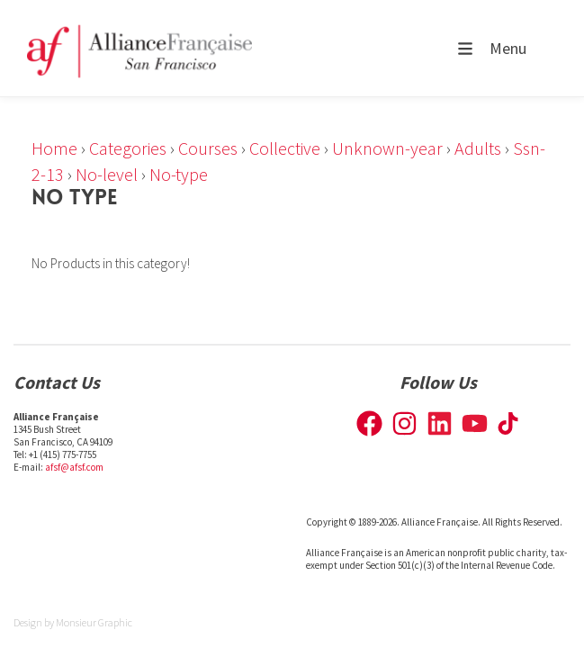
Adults (477, 148)
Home (54, 148)
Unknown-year (387, 148)
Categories (127, 148)
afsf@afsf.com (74, 467)
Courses (208, 148)
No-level (107, 174)
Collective (284, 148)
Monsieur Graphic (94, 622)
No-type (178, 174)
